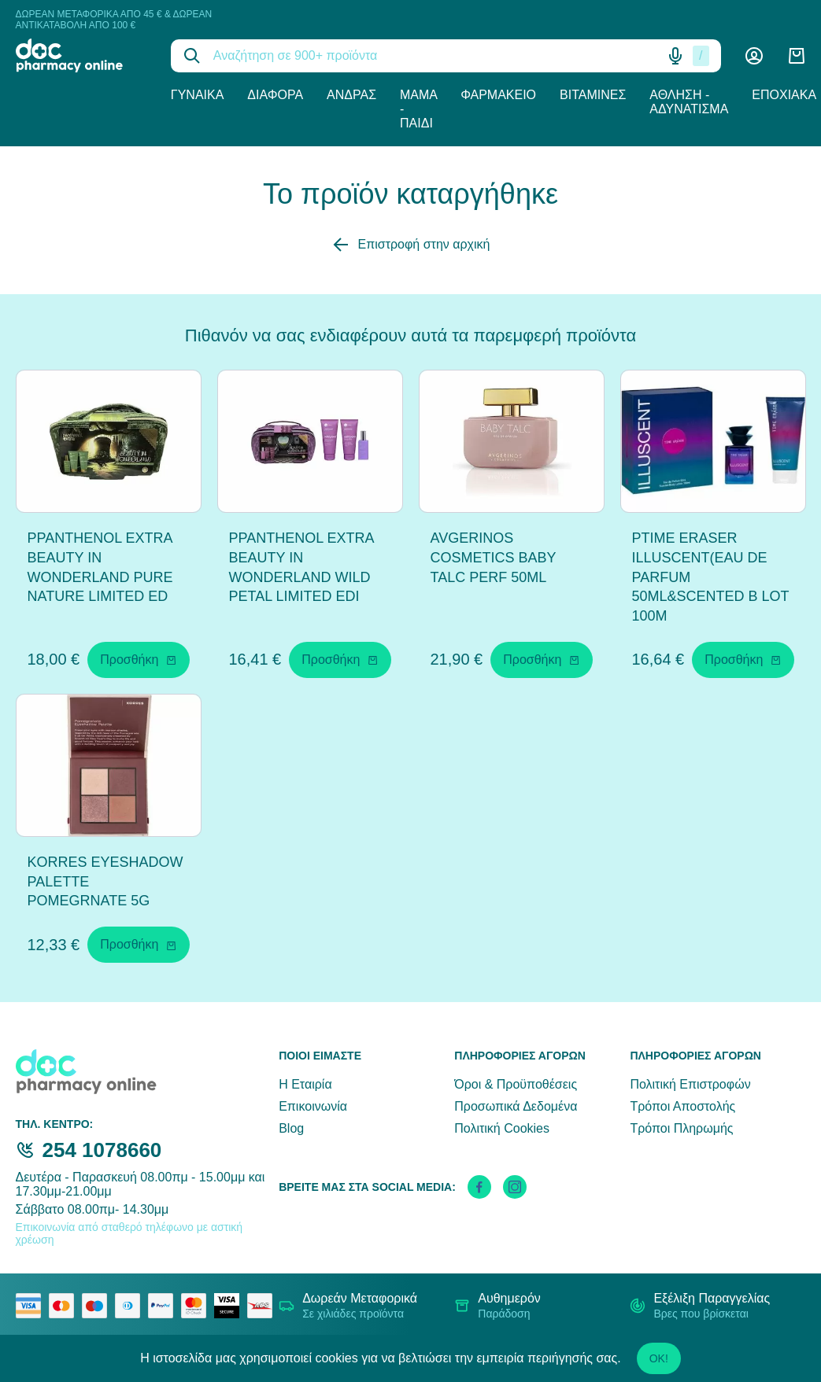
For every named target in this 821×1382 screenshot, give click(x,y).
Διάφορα (275, 94)
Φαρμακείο (498, 94)
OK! (658, 1358)
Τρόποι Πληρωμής (681, 1128)
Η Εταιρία (305, 1084)
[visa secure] (230, 1305)
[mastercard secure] (197, 1305)
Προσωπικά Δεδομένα (515, 1106)
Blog (291, 1128)
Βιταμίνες (593, 94)
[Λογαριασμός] (754, 55)
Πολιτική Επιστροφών (690, 1084)
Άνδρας (351, 94)
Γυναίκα (197, 94)
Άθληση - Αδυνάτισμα (688, 102)
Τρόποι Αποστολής (682, 1106)
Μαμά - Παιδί (418, 109)
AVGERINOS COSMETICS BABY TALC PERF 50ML (494, 557)
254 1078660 (102, 1150)
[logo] (81, 55)
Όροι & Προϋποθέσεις (515, 1084)
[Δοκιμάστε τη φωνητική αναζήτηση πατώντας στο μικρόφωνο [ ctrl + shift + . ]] (675, 55)
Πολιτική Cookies (501, 1128)
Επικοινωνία (313, 1106)
